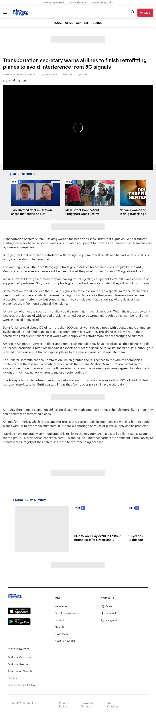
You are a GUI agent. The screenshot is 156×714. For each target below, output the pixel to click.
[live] (145, 13)
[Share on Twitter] (19, 80)
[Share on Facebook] (14, 80)
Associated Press (13, 74)
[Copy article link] (24, 80)
